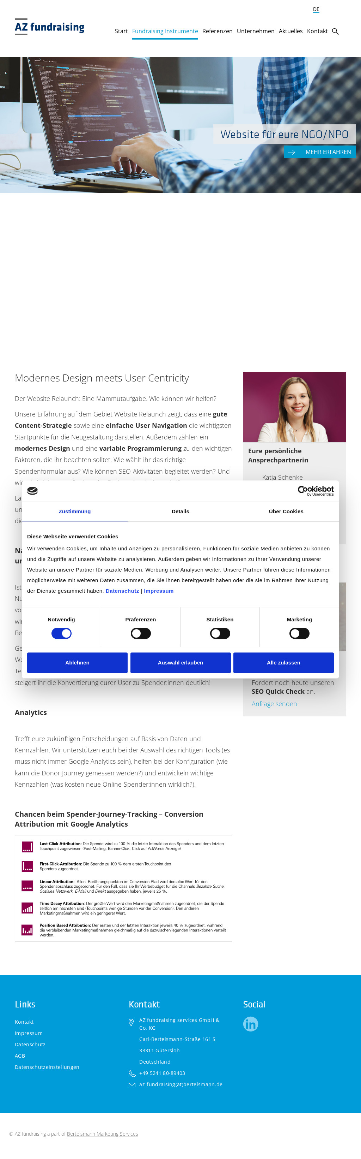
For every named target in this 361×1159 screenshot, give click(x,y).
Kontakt (24, 1021)
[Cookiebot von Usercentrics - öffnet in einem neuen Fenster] (303, 491)
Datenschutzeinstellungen (47, 1067)
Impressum (29, 1033)
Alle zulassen (283, 663)
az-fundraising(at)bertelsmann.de (180, 1084)
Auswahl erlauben (180, 663)
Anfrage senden (274, 703)
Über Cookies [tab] (286, 511)
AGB (20, 1055)
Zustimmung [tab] (75, 511)
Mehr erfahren (329, 151)
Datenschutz (30, 1044)
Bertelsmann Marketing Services (102, 1133)
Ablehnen (77, 663)
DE (316, 9)
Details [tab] (180, 511)
